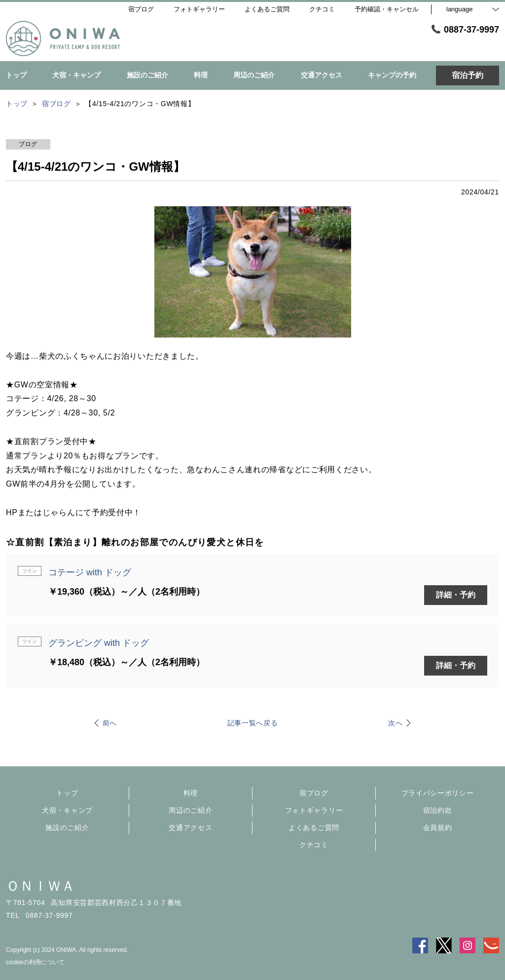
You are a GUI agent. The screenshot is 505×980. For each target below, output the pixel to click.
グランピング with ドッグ (98, 643)
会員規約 (437, 827)
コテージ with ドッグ (89, 572)
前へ (110, 723)
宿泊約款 (437, 810)
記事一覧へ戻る (252, 723)
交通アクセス (190, 827)
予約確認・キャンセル (387, 9)
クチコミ (313, 845)
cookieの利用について (35, 962)
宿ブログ (313, 793)
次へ (395, 723)
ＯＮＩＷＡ (40, 886)
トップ (67, 793)
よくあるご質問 (314, 827)
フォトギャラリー (314, 810)
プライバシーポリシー (437, 793)
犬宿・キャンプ (67, 810)
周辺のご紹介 (190, 810)
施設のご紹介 (67, 827)
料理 (190, 793)
